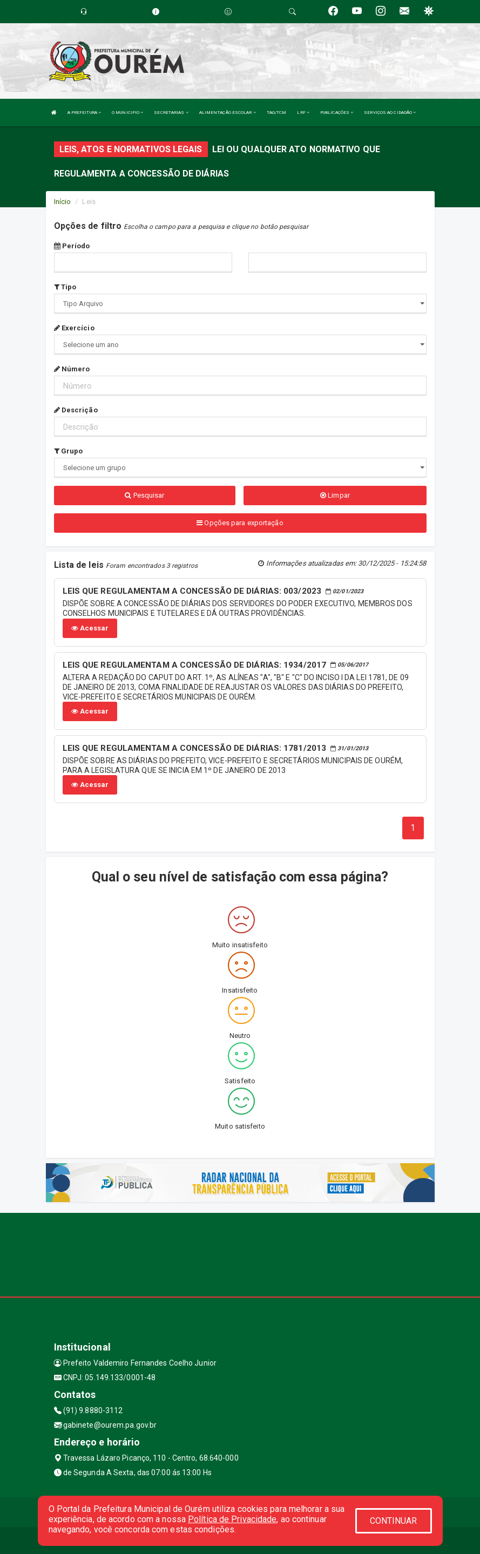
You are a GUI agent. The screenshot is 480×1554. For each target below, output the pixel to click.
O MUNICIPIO (127, 112)
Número (72, 369)
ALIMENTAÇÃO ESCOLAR (227, 112)
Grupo (68, 451)
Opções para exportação (240, 523)
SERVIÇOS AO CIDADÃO (390, 112)
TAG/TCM (277, 112)
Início (62, 202)
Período (72, 246)
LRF (303, 112)
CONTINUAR (393, 1521)
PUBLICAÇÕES (336, 112)
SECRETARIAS (171, 112)
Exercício (74, 328)
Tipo (65, 287)
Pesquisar (144, 495)
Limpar (335, 495)
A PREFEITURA (84, 112)
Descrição (76, 410)
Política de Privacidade (232, 1519)
